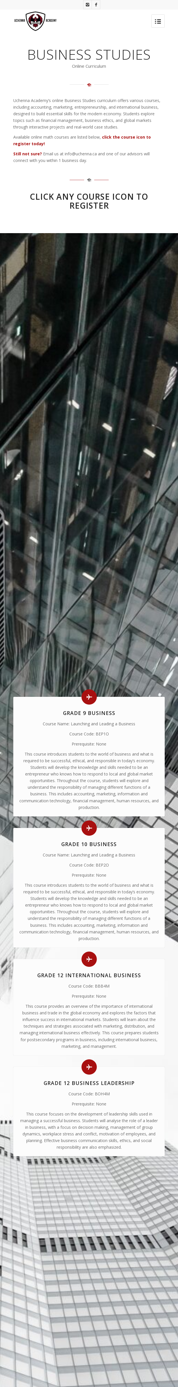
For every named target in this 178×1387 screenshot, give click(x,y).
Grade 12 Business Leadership (89, 1083)
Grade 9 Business (89, 712)
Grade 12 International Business (89, 975)
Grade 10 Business (89, 844)
